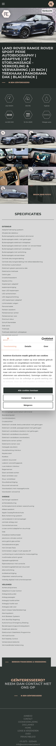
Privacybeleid (28, 737)
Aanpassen (28, 398)
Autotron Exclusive (51, 4)
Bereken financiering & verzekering (29, 662)
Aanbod (28, 716)
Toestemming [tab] (10, 346)
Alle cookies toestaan (28, 390)
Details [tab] (28, 346)
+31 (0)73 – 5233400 (28, 741)
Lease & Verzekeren (27, 731)
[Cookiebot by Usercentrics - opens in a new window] (41, 339)
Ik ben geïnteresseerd (19, 82)
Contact (28, 719)
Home (28, 728)
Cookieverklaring (28, 722)
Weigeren (28, 405)
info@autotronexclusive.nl (28, 744)
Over (28, 734)
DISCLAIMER (28, 725)
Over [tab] (46, 346)
